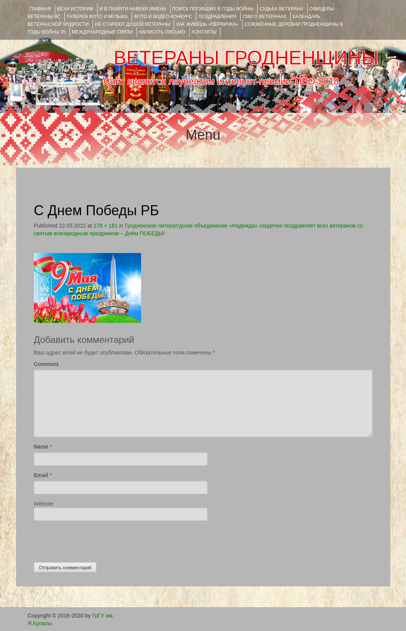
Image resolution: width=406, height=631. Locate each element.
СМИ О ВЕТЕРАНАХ (264, 16)
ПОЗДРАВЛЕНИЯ (217, 16)
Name (41, 447)
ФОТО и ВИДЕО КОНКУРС (163, 16)
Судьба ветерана (281, 9)
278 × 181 (105, 226)
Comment (46, 364)
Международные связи (102, 32)
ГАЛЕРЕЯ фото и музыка (97, 16)
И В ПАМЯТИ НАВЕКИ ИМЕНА (132, 9)
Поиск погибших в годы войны (213, 9)
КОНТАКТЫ (204, 32)
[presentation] (92, 540)
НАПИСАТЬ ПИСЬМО (162, 32)
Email (41, 475)
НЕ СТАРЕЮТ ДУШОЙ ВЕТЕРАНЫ (132, 24)
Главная (40, 9)
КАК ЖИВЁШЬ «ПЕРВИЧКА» (207, 24)
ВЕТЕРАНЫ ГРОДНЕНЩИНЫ (245, 58)
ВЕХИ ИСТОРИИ (75, 9)
